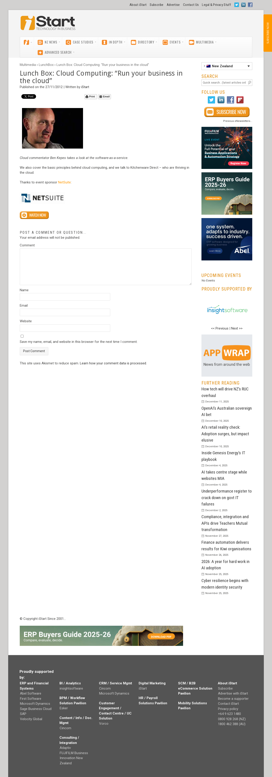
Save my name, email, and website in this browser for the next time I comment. (78, 342)
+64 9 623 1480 (229, 714)
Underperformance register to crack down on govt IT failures (226, 497)
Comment (27, 245)
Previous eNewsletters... (237, 121)
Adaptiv (65, 748)
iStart (85, 87)
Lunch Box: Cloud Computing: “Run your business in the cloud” (102, 65)
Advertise (173, 5)
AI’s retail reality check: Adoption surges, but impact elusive (225, 434)
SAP (23, 714)
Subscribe (156, 5)
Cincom (65, 728)
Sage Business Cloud (35, 709)
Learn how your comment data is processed (113, 363)
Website (26, 321)
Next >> (237, 328)
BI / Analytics (70, 683)
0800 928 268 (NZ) (232, 719)
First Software (30, 699)
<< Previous (219, 328)
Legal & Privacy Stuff (216, 5)
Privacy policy (228, 709)
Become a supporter (233, 699)
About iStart (138, 5)
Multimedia (28, 65)
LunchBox (46, 65)
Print (90, 96)
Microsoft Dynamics (35, 704)
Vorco (103, 724)
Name (24, 290)
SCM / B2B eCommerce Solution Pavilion (195, 688)
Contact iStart (228, 704)
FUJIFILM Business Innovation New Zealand (74, 758)
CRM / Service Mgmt (115, 683)
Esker (64, 708)
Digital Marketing (152, 683)
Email (104, 96)
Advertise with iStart (233, 693)
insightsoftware (71, 688)
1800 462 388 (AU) (231, 724)
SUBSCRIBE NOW (268, 33)
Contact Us (191, 5)
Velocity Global (31, 719)
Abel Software (30, 693)
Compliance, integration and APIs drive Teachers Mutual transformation (225, 523)
